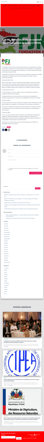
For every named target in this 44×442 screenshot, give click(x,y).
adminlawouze (8, 218)
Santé (28, 8)
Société (21, 8)
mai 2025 (5, 247)
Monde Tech (6, 285)
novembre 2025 (7, 234)
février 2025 (6, 253)
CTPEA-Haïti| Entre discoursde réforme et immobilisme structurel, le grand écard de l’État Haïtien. (21, 208)
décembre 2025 (7, 232)
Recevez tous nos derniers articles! (8, 434)
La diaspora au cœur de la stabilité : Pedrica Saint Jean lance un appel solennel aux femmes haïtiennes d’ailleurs (20, 341)
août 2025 (6, 240)
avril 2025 (6, 249)
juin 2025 (5, 245)
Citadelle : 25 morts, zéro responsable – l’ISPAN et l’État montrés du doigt (17, 202)
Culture (20, 5)
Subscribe (18, 438)
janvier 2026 (6, 230)
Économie (24, 5)
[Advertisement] (22, 17)
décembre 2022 (7, 262)
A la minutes (6, 268)
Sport (25, 8)
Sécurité (31, 8)
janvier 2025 (6, 255)
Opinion (13, 8)
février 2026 (6, 228)
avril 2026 (6, 223)
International (38, 5)
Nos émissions (14, 5)
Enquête (9, 5)
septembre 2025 (7, 238)
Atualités (5, 270)
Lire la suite (6, 346)
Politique (17, 8)
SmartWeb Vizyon (40, 438)
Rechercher (6, 186)
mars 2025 (6, 251)
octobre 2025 (6, 236)
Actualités (5, 5)
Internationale (6, 283)
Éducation (33, 5)
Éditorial (28, 5)
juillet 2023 (6, 260)
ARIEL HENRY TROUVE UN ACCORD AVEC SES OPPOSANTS (23, 218)
